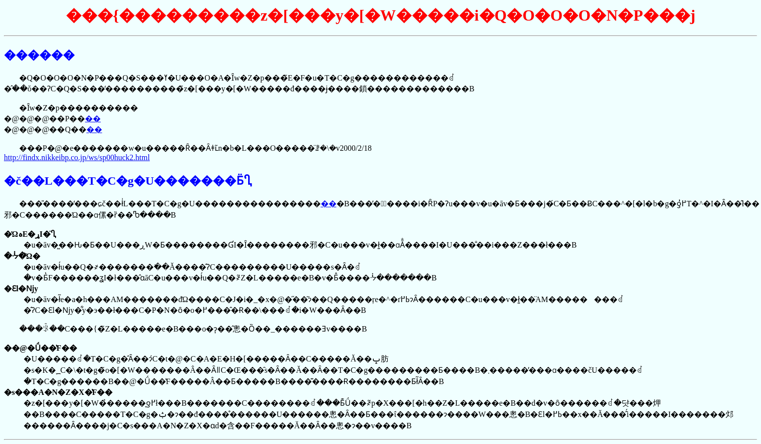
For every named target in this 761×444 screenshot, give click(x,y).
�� (93, 118)
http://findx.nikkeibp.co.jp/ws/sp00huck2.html (77, 157)
